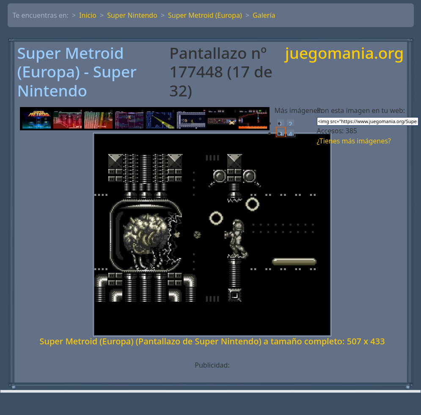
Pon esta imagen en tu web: (361, 110)
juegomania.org (344, 53)
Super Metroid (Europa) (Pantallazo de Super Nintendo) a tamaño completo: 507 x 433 (212, 341)
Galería (264, 15)
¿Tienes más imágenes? (354, 141)
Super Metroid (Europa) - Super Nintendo (77, 72)
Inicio (87, 15)
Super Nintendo (132, 15)
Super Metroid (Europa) (205, 15)
